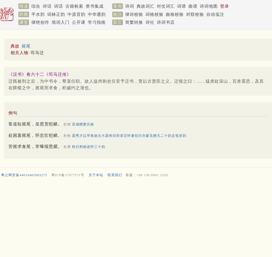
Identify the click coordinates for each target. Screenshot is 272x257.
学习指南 (97, 22)
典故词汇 (145, 6)
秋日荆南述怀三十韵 (88, 147)
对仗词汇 (166, 6)
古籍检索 (74, 6)
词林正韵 (56, 14)
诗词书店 (166, 22)
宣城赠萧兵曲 (83, 124)
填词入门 (61, 22)
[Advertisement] (135, 218)
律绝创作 (40, 22)
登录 (224, 6)
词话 (58, 6)
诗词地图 (209, 6)
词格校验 (154, 14)
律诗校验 (134, 14)
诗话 (47, 6)
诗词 (129, 6)
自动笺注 (215, 14)
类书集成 (95, 6)
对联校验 (195, 14)
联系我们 (115, 175)
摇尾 (26, 46)
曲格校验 (175, 14)
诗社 (149, 22)
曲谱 (192, 6)
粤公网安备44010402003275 (24, 175)
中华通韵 (97, 14)
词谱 (181, 6)
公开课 (78, 22)
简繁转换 (134, 22)
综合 (35, 6)
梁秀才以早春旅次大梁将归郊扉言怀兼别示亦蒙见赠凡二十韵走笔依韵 (129, 136)
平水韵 (38, 14)
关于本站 (96, 175)
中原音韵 (76, 14)
